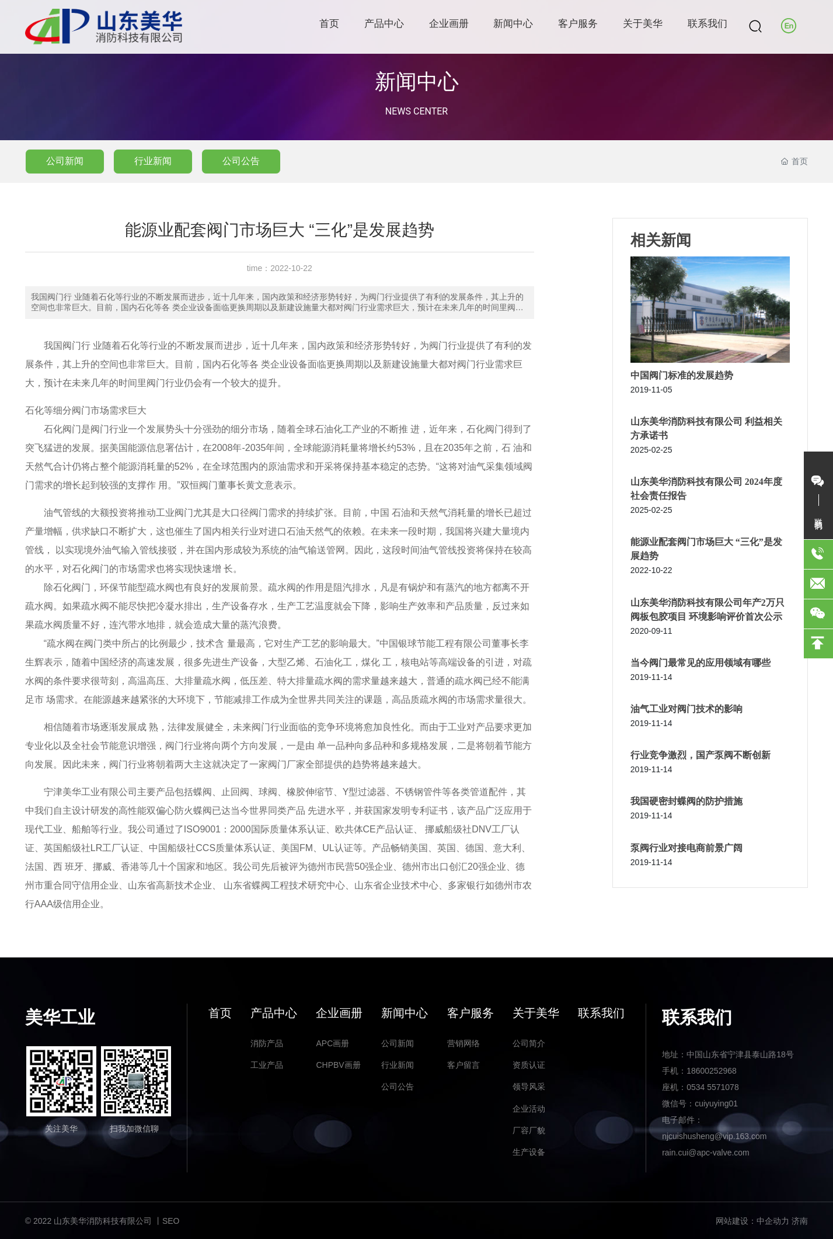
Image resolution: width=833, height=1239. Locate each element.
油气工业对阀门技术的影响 (686, 709)
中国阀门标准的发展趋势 (681, 375)
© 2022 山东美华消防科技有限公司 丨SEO (102, 1221)
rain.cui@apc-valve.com (706, 1152)
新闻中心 (417, 81)
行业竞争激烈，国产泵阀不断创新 (700, 755)
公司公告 (241, 161)
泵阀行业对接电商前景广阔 (686, 848)
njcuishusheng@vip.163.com (714, 1136)
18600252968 (711, 1070)
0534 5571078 (712, 1087)
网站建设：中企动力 (752, 1221)
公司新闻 (64, 161)
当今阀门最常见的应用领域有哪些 (700, 663)
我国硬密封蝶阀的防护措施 (686, 801)
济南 (800, 1221)
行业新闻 (153, 161)
